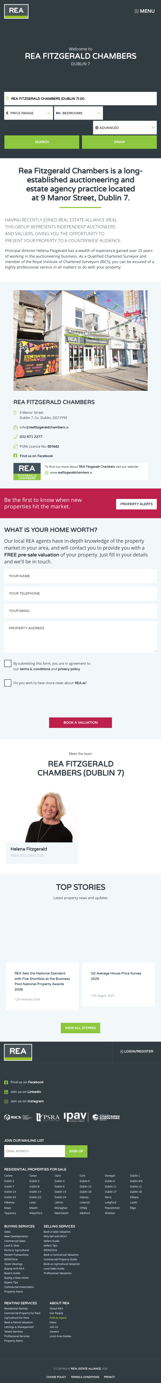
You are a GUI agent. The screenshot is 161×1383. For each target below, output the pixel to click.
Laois (32, 1190)
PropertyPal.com (97, 1373)
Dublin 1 (135, 1164)
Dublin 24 (60, 1185)
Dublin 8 (34, 1174)
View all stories (80, 1016)
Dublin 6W (136, 1169)
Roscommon (112, 1196)
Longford (110, 1190)
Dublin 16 (85, 1180)
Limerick (85, 1190)
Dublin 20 (10, 1185)
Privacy (109, 1365)
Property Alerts (136, 492)
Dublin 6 (110, 1169)
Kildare (134, 1185)
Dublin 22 (35, 1185)
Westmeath (61, 1201)
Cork (82, 1164)
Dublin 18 (136, 1180)
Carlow (8, 1164)
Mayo (7, 1196)
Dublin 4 (60, 1169)
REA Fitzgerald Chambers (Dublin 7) (47, 98)
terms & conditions (35, 658)
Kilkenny (9, 1190)
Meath (33, 1196)
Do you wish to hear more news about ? (50, 671)
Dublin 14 (35, 1180)
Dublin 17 (111, 1180)
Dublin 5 (85, 1169)
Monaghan (61, 1196)
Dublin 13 (10, 1180)
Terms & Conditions (85, 1365)
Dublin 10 (85, 1174)
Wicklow (110, 1201)
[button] (130, 113)
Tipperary (10, 1201)
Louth (133, 1190)
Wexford (85, 1201)
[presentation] (36, 686)
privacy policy (69, 658)
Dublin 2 (9, 1169)
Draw (119, 128)
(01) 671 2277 (31, 423)
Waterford (35, 1201)
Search (42, 128)
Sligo (133, 1196)
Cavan (33, 1164)
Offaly (83, 1196)
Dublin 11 (111, 1174)
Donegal (110, 1164)
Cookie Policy (56, 1365)
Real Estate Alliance (86, 1357)
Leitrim (59, 1190)
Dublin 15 (60, 1180)
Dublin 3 (34, 1169)
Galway (84, 1185)
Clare (58, 1164)
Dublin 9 (60, 1174)
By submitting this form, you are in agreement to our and (51, 655)
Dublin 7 (9, 1174)
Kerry (108, 1185)
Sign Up (77, 1140)
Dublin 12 (136, 1174)
